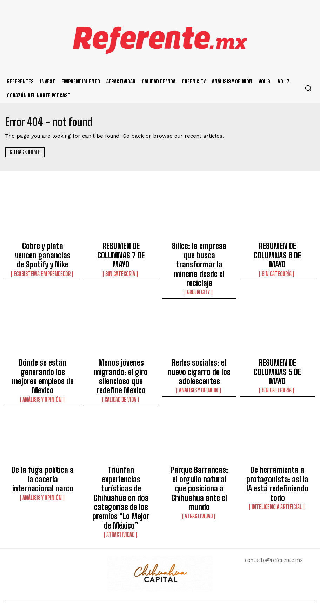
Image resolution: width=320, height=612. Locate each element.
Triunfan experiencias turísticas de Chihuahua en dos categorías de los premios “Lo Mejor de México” (121, 435)
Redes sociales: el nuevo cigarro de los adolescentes (199, 337)
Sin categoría (120, 258)
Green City (199, 264)
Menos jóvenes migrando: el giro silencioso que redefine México (121, 340)
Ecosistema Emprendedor (42, 258)
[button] (308, 88)
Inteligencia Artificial (277, 442)
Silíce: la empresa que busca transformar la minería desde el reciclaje (199, 251)
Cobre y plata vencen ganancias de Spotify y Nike (43, 248)
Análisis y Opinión (42, 353)
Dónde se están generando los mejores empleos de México (42, 340)
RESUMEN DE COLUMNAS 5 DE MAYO (277, 337)
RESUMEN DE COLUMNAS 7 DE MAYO (121, 248)
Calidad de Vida (121, 353)
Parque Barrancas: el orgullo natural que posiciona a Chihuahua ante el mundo (199, 428)
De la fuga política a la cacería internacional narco (43, 425)
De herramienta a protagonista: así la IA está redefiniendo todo (277, 428)
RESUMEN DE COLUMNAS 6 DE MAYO (277, 248)
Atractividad (121, 455)
